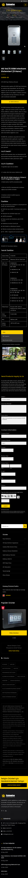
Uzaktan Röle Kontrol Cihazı (10, 547)
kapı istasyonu (6, 668)
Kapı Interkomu (7, 538)
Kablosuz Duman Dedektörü (10, 551)
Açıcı (9, 761)
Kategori (12, 17)
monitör (4, 680)
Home (7, 17)
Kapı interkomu (21, 761)
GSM (11, 759)
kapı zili (12, 664)
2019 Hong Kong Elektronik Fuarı (10, 864)
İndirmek (7, 595)
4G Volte (4, 664)
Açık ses (16, 668)
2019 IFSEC (4, 871)
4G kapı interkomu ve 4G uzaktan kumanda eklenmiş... (11, 848)
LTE (13, 759)
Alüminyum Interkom (8, 676)
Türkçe (25, 1)
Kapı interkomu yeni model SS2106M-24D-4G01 (13, 857)
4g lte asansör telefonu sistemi (11, 688)
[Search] (12, 526)
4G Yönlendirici (7, 567)
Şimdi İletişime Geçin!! (14, 785)
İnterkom (20, 759)
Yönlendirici (15, 761)
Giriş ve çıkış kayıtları (8, 684)
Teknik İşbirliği (6, 571)
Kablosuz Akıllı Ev (7, 559)
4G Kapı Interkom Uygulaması (10, 542)
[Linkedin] (5, 811)
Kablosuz (16, 759)
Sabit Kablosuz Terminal (9, 555)
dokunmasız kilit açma (8, 672)
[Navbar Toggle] (25, 5)
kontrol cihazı (5, 761)
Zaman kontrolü (15, 680)
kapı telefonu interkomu (9, 692)
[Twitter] (3, 811)
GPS (11, 761)
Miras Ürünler (19, 17)
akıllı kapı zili (21, 676)
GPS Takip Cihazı (7, 563)
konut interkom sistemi (9, 696)
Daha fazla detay (14, 651)
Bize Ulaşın (11, 763)
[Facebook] (1, 811)
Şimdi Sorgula (14, 101)
